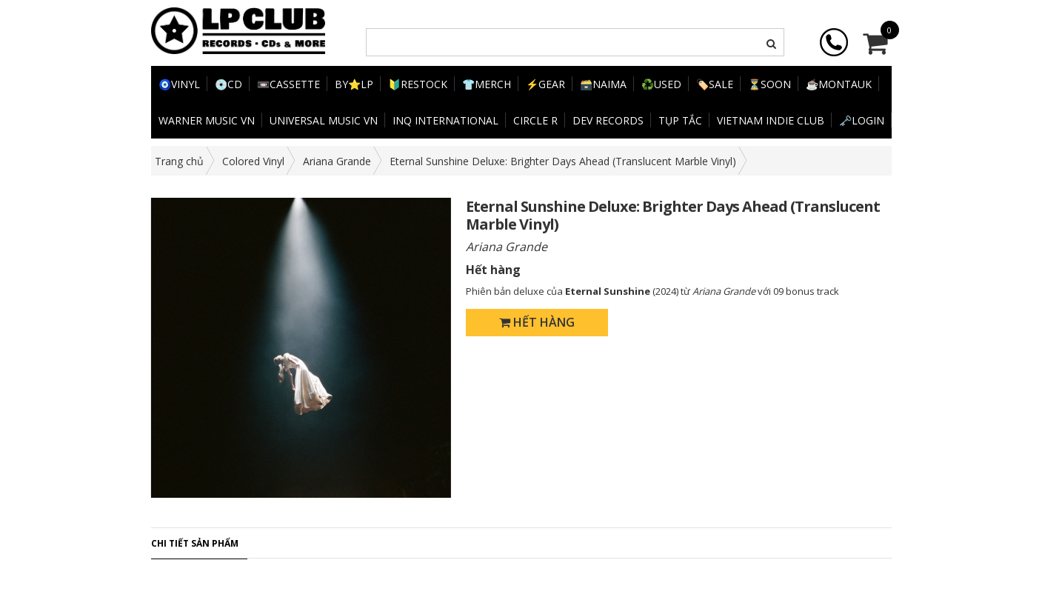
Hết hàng (537, 322)
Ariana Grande (337, 161)
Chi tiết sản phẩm (194, 543)
